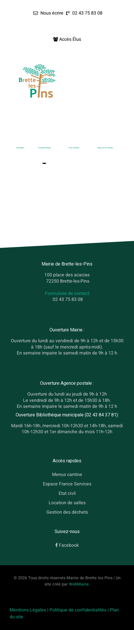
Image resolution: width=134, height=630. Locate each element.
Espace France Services (67, 484)
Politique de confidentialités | (80, 610)
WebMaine (79, 584)
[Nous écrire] (48, 13)
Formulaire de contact (67, 293)
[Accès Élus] (67, 39)
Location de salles (67, 502)
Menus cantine (67, 474)
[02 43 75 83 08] (83, 13)
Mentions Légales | (30, 610)
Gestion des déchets (67, 512)
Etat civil (67, 493)
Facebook (69, 545)
